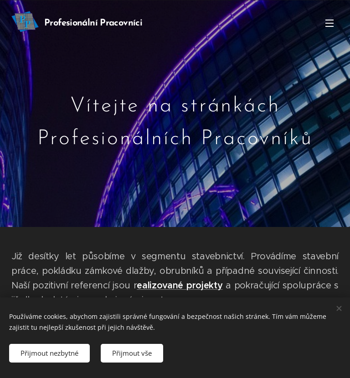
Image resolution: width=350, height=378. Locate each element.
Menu (329, 23)
